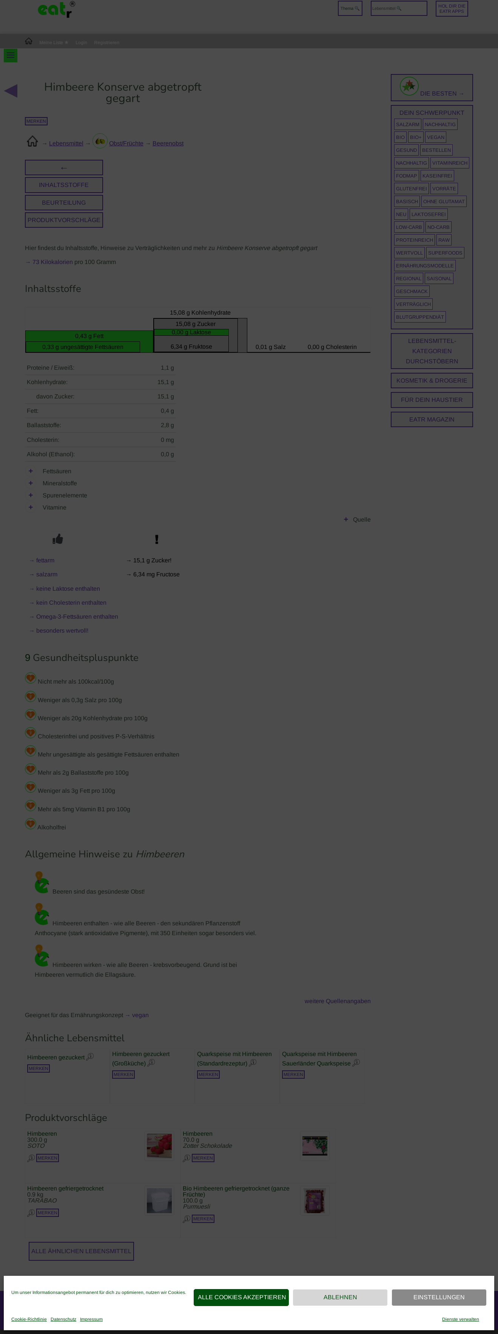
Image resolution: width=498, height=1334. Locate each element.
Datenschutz (63, 1319)
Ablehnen (340, 1297)
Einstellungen (439, 1297)
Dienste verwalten (460, 1319)
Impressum (91, 1319)
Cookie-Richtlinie (29, 1319)
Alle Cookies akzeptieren (242, 1297)
